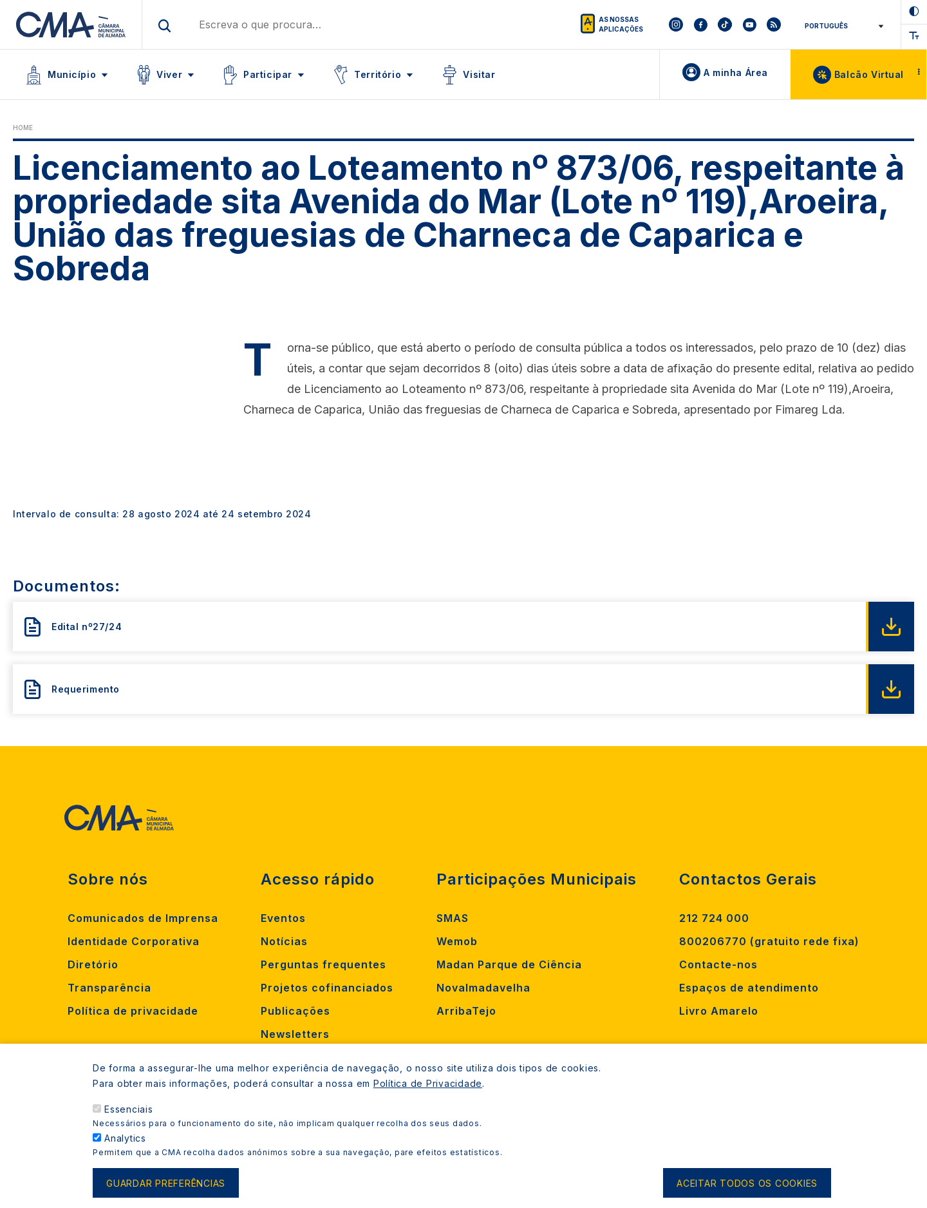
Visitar (479, 74)
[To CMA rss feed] (774, 24)
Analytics (125, 1150)
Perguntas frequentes (323, 964)
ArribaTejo (466, 1010)
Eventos (283, 918)
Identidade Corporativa (134, 941)
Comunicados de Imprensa (143, 918)
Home (23, 127)
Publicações (295, 1010)
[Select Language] (841, 25)
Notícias (284, 941)
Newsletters (295, 1034)
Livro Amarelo (718, 1010)
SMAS (452, 918)
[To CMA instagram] (676, 24)
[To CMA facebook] (700, 24)
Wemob (457, 941)
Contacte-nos (718, 964)
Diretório (93, 964)
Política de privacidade (133, 1010)
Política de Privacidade (427, 1095)
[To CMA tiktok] (725, 24)
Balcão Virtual (869, 74)
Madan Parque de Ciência (509, 964)
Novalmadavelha (483, 987)
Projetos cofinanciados (327, 987)
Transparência (109, 987)
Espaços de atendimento (749, 987)
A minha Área (736, 72)
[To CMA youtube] (749, 24)
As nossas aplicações (621, 24)
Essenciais (128, 1121)
